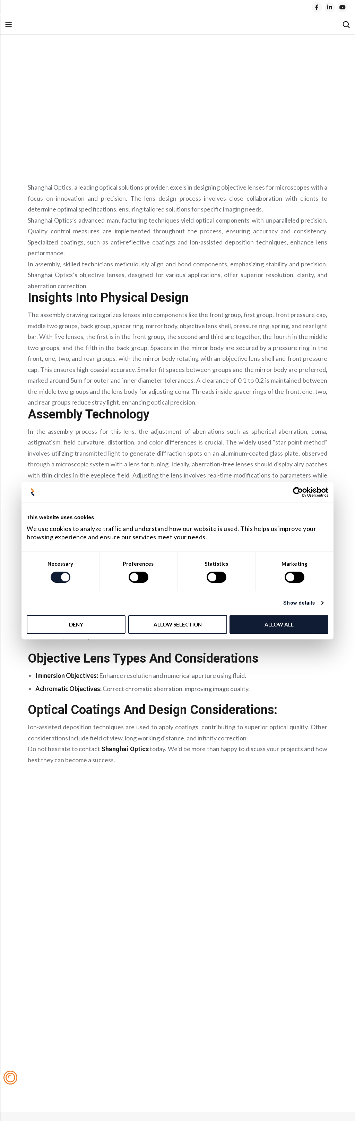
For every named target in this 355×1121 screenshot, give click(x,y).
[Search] (346, 25)
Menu (8, 25)
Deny (76, 624)
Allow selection (178, 624)
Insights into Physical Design (75, 112)
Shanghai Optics (125, 749)
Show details (299, 603)
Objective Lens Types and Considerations (96, 137)
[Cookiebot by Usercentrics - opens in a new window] (298, 492)
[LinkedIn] (329, 7)
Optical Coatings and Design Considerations (100, 150)
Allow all (279, 624)
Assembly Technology (65, 125)
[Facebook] (317, 7)
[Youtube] (342, 7)
